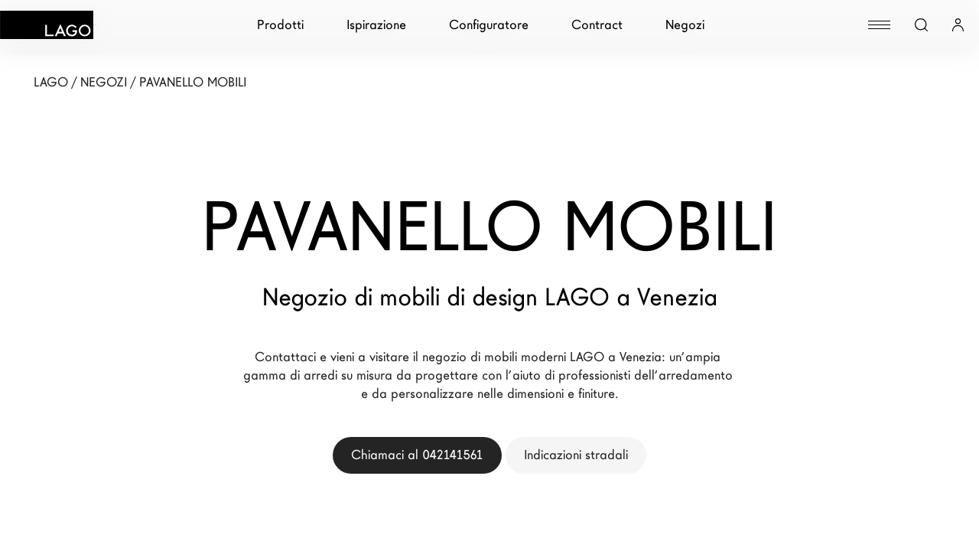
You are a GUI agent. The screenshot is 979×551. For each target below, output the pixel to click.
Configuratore (489, 25)
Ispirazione (376, 25)
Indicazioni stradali (576, 455)
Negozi (684, 25)
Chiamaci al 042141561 (417, 455)
